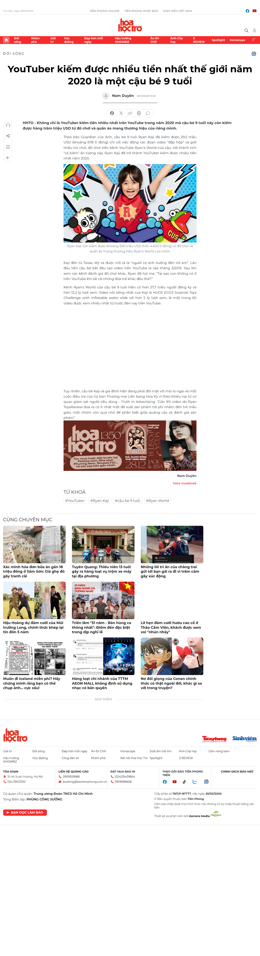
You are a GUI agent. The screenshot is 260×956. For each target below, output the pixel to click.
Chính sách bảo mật (237, 771)
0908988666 (123, 781)
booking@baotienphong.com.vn (85, 781)
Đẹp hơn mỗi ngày (93, 40)
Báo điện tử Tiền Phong (130, 25)
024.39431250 (16, 781)
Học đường (69, 40)
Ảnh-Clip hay (176, 40)
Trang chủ (6, 40)
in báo (139, 113)
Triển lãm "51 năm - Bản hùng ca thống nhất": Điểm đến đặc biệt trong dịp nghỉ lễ (101, 627)
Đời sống (17, 40)
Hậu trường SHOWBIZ (123, 40)
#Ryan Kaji (99, 501)
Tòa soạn (10, 771)
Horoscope (237, 40)
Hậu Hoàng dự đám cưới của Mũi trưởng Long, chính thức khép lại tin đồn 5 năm (33, 627)
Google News (254, 54)
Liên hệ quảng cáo (73, 771)
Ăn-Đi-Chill (155, 40)
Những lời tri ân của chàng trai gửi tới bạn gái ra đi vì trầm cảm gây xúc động (170, 571)
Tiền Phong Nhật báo (141, 11)
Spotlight (218, 40)
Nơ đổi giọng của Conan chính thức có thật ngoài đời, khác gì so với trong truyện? (171, 683)
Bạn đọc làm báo (24, 812)
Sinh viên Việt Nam (177, 11)
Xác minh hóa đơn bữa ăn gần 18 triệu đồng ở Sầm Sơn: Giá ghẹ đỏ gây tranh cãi (34, 571)
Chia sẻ (8, 136)
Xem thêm (254, 40)
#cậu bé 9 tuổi (127, 501)
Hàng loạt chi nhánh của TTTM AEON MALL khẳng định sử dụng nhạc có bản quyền (102, 683)
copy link (130, 113)
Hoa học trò (15, 735)
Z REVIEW (199, 40)
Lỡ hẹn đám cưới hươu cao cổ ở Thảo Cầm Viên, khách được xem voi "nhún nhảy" (171, 627)
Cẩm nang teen (219, 751)
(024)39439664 (125, 776)
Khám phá (35, 40)
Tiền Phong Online (104, 11)
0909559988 (71, 776)
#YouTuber (74, 501)
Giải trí (53, 40)
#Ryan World (157, 501)
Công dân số (70, 758)
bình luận (148, 113)
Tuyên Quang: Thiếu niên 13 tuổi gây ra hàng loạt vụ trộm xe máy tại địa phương (101, 571)
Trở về (8, 158)
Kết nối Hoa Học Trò (134, 758)
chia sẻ (112, 113)
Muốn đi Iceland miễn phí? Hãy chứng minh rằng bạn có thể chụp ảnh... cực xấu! (31, 683)
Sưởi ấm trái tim (161, 751)
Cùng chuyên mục (27, 519)
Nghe (8, 125)
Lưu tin (8, 147)
